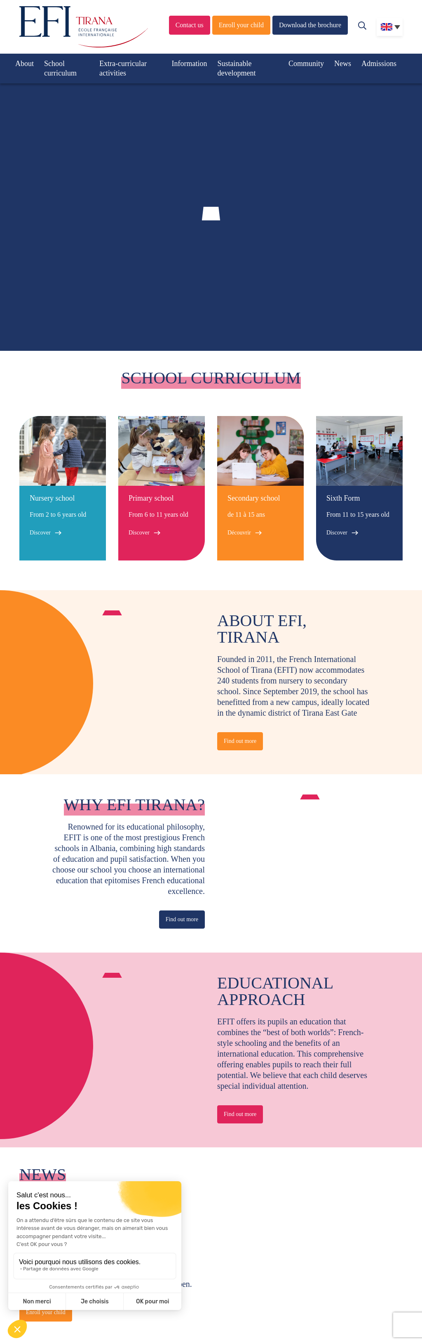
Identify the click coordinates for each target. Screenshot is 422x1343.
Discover (40, 533)
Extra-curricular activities (123, 68)
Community (306, 63)
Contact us (190, 24)
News (342, 63)
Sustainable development (237, 68)
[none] (390, 27)
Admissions (378, 63)
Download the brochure (310, 24)
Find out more (240, 741)
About (24, 63)
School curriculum (60, 68)
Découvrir (239, 533)
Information (189, 63)
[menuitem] (390, 27)
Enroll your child (241, 24)
